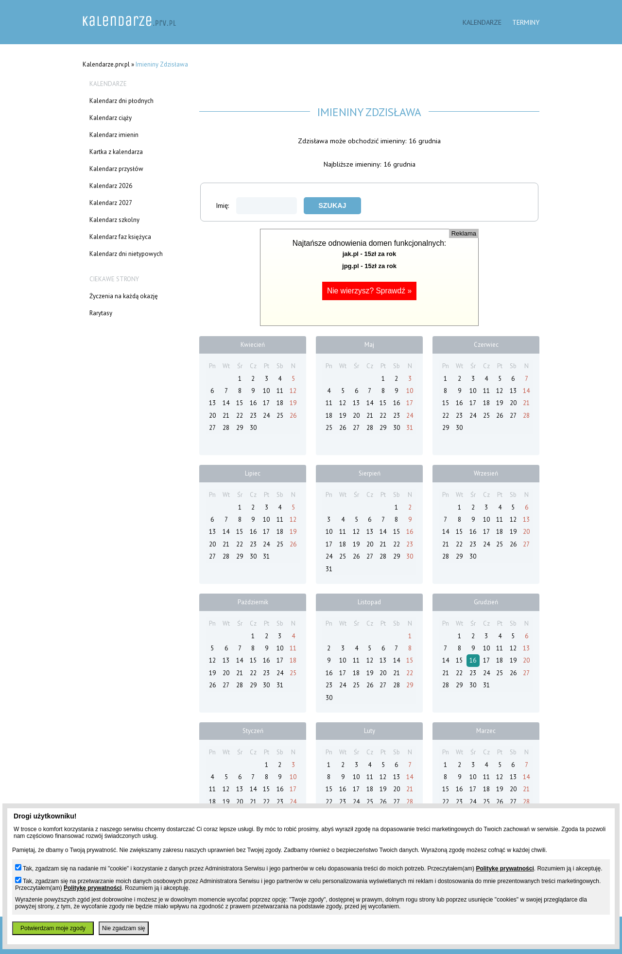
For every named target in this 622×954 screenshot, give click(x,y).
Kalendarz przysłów (116, 169)
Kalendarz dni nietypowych (126, 254)
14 (226, 403)
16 (253, 403)
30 (253, 428)
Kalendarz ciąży (110, 118)
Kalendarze (482, 22)
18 (279, 403)
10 (266, 391)
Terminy (525, 22)
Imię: (256, 205)
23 (253, 415)
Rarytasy (100, 313)
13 (212, 403)
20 (212, 415)
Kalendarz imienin (113, 135)
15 (239, 403)
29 (239, 428)
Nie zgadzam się (123, 928)
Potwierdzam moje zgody (53, 928)
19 (293, 403)
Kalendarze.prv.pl (106, 64)
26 (293, 415)
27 (212, 428)
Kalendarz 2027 (110, 203)
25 (279, 415)
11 (279, 391)
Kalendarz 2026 (110, 186)
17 (266, 403)
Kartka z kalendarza (116, 152)
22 (239, 415)
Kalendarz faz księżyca (120, 237)
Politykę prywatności (505, 868)
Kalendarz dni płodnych (121, 101)
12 (293, 391)
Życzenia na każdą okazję (123, 296)
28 (226, 428)
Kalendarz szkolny (114, 220)
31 (409, 428)
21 (226, 415)
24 (266, 415)
